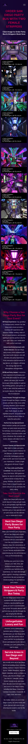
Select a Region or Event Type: (14, 729)
